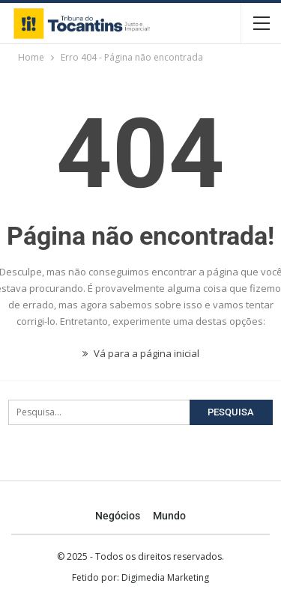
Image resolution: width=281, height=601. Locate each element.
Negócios (117, 516)
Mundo (169, 516)
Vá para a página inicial (140, 353)
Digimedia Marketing (165, 577)
